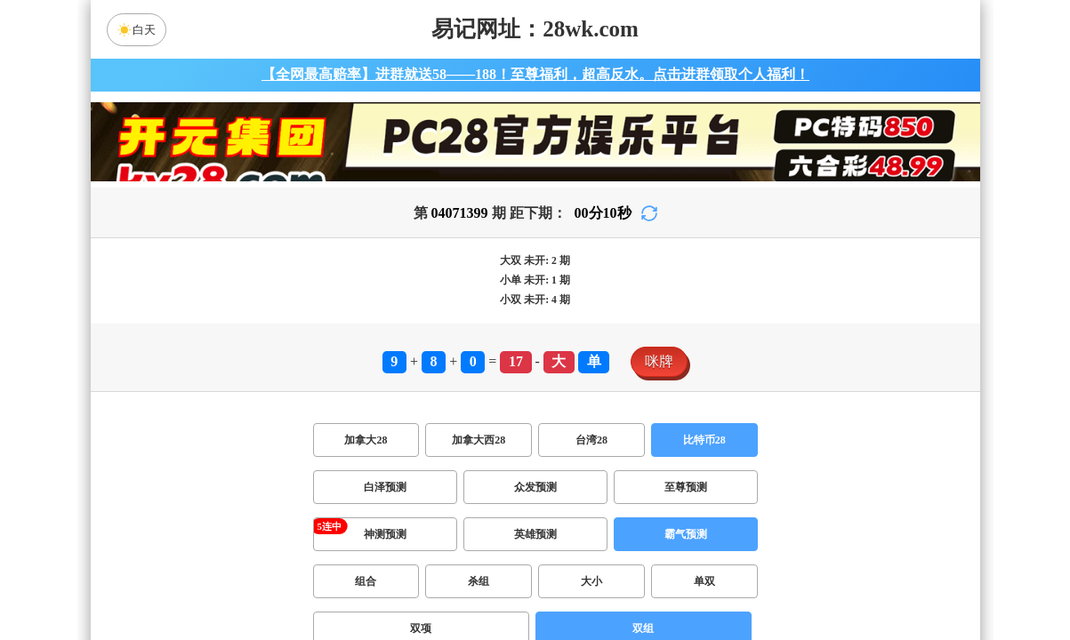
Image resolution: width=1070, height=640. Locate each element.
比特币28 (704, 440)
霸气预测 (685, 534)
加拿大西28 (478, 440)
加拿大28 (365, 440)
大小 (591, 581)
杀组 (478, 581)
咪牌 (659, 361)
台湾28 (591, 440)
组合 (365, 581)
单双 (704, 581)
